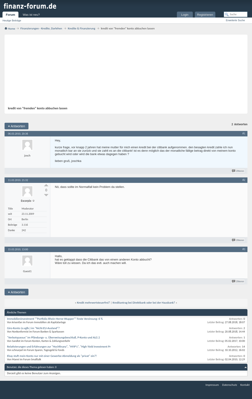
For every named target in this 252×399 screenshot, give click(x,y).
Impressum (212, 384)
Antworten (16, 126)
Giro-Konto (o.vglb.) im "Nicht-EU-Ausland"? (33, 328)
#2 (243, 180)
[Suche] (235, 14)
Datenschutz (229, 384)
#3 (243, 249)
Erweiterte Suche (235, 20)
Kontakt (245, 384)
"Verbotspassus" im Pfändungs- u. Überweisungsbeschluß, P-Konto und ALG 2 (53, 337)
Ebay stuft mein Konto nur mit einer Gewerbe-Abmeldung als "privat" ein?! (52, 356)
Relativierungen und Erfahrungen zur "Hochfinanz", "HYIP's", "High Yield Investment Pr (59, 346)
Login (184, 14)
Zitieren (238, 170)
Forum (10, 14)
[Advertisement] (123, 72)
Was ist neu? (31, 14)
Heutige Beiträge (12, 20)
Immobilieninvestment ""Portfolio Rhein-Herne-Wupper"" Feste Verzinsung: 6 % (55, 318)
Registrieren (205, 14)
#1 (243, 133)
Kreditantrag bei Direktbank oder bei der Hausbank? (144, 302)
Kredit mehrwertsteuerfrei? (93, 302)
